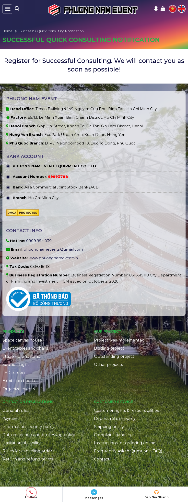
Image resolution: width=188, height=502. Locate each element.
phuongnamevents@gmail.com (53, 249)
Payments (11, 418)
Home (7, 31)
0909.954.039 (39, 240)
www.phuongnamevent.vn (53, 258)
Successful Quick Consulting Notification (52, 31)
